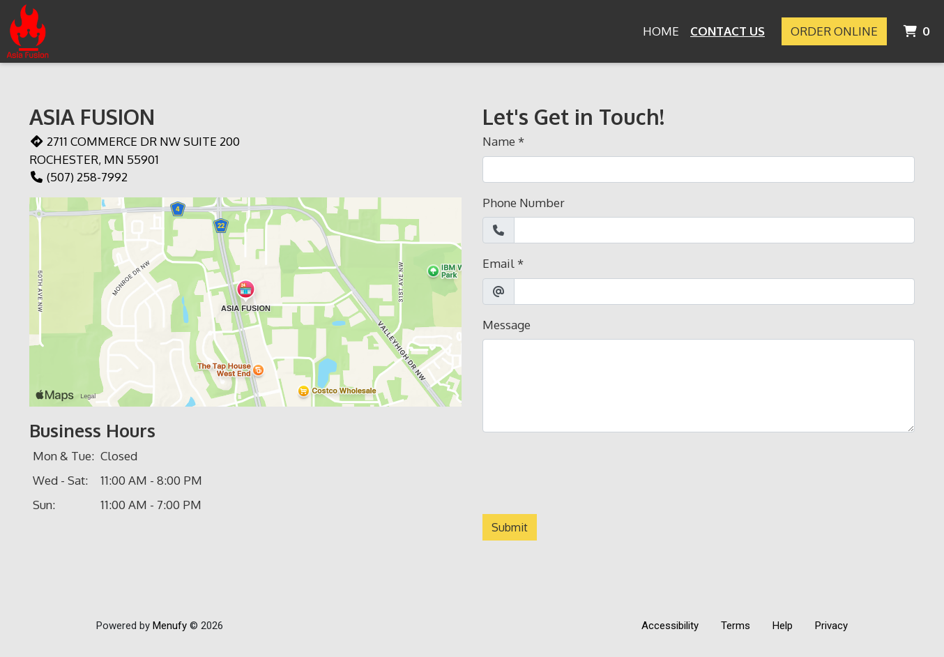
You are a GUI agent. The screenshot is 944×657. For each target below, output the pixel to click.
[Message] (698, 385)
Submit (510, 527)
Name (498, 141)
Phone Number (523, 202)
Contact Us (727, 31)
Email (498, 263)
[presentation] (588, 471)
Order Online (834, 31)
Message (506, 324)
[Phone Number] (714, 230)
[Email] (714, 291)
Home (661, 31)
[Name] (698, 169)
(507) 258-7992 (78, 176)
